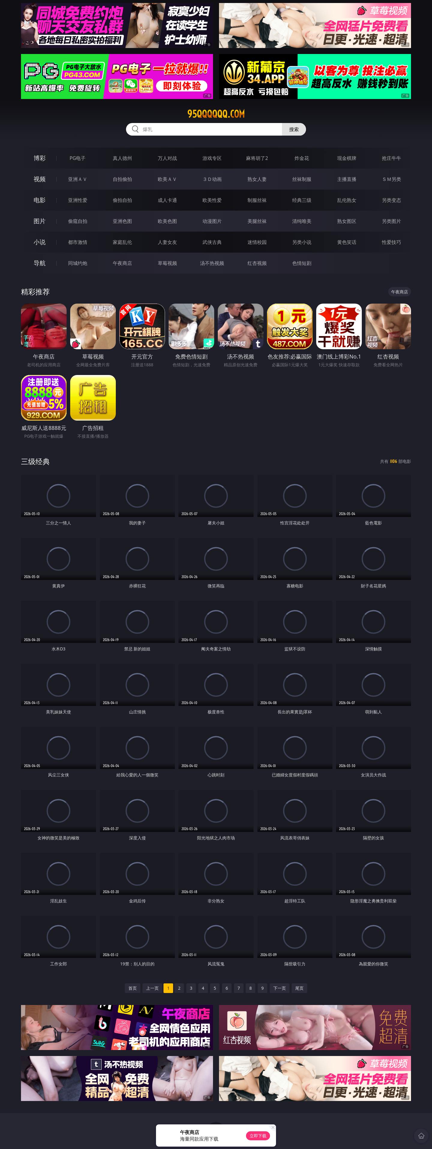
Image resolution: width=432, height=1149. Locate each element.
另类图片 (391, 221)
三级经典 (35, 461)
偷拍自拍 (122, 200)
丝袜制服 (301, 179)
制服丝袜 (257, 200)
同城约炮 (77, 263)
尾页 (299, 988)
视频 (40, 179)
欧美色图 (167, 221)
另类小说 (301, 242)
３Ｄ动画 (212, 179)
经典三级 (301, 200)
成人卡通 (167, 200)
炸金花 (302, 158)
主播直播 (346, 179)
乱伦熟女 (346, 200)
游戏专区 (212, 158)
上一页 (152, 988)
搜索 (294, 129)
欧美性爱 (212, 200)
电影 (40, 200)
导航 (40, 263)
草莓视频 (167, 263)
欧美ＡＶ (167, 179)
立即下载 (258, 1135)
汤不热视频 (212, 263)
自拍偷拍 (122, 179)
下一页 (279, 988)
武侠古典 (212, 242)
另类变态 (391, 200)
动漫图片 (212, 221)
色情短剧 (301, 263)
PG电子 (78, 158)
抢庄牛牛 (391, 158)
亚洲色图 (122, 221)
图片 (40, 221)
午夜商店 (122, 263)
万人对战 (167, 158)
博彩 (40, 158)
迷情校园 (257, 242)
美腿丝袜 (257, 221)
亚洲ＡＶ (77, 179)
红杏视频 (257, 263)
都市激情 (77, 242)
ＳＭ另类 (391, 179)
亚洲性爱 (77, 200)
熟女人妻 (257, 179)
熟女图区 (346, 221)
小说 (40, 242)
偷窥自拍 (77, 221)
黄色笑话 (346, 242)
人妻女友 (167, 242)
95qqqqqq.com (216, 114)
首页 (132, 988)
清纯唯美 (301, 221)
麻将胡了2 (257, 158)
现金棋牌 (346, 158)
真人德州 (122, 158)
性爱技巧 (391, 242)
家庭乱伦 (122, 242)
